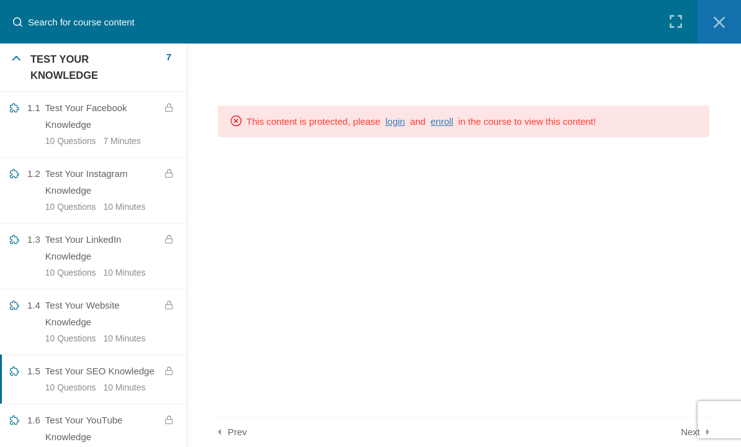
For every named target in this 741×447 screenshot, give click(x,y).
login (395, 121)
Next (690, 432)
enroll (442, 121)
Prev (237, 432)
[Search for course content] (22, 21)
